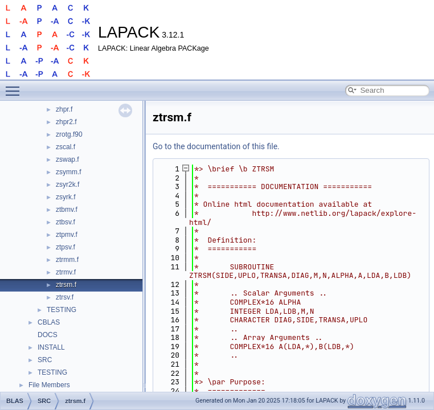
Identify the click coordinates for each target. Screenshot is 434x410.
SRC (45, 360)
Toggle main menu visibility (15, 86)
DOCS (48, 335)
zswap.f (67, 159)
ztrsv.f (64, 297)
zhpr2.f (66, 122)
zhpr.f (64, 109)
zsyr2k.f (67, 184)
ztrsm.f (66, 285)
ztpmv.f (66, 235)
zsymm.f (68, 172)
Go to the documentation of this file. (216, 146)
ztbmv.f (66, 210)
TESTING (61, 310)
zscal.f (65, 147)
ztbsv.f (65, 222)
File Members (49, 385)
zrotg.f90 (69, 134)
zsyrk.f (66, 197)
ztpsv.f (65, 247)
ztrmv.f (66, 272)
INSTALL (51, 347)
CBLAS (49, 322)
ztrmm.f (67, 260)
